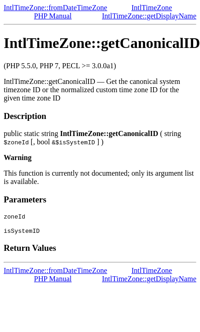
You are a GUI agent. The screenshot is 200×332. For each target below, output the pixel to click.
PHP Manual (53, 16)
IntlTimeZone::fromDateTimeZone (55, 8)
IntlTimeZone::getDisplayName (149, 16)
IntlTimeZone (151, 8)
